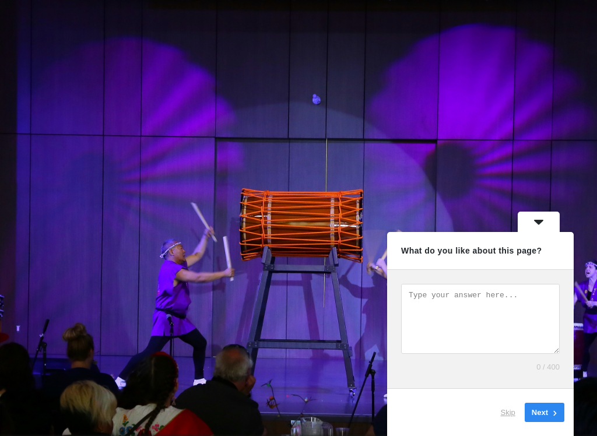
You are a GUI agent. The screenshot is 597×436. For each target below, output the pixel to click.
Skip (508, 412)
